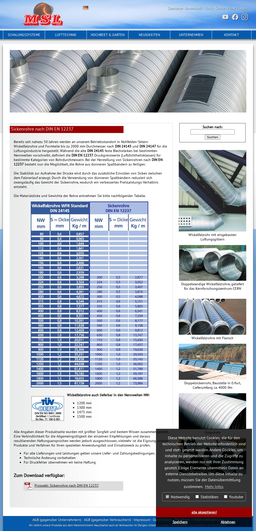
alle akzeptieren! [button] (204, 512)
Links (209, 8)
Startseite (175, 8)
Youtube (233, 496)
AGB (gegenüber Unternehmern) (56, 520)
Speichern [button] (180, 522)
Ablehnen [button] (228, 522)
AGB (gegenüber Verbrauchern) (107, 520)
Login (242, 8)
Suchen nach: (212, 127)
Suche (220, 8)
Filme (231, 8)
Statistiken (207, 496)
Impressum (142, 520)
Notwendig (178, 496)
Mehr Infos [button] (214, 486)
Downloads (193, 8)
